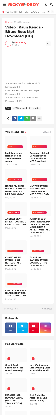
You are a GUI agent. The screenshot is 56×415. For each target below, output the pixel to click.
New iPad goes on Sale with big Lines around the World (40, 368)
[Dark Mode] (46, 4)
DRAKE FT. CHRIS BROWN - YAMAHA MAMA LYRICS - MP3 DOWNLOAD (15, 190)
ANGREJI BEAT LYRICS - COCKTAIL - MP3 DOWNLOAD (15, 222)
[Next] (52, 11)
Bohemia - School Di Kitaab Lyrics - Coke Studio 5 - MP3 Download (39, 157)
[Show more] (39, 118)
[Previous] (48, 11)
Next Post (47, 308)
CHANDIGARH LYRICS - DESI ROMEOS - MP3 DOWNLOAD (13, 261)
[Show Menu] (4, 4)
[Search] (52, 4)
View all (47, 132)
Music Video (34, 108)
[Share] (48, 43)
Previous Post (11, 308)
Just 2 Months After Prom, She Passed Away (38, 398)
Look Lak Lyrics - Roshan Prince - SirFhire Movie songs (14, 157)
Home (8, 22)
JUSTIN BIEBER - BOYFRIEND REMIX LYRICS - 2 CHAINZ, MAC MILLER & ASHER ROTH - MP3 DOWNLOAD (40, 226)
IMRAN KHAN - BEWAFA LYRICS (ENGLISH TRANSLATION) (14, 399)
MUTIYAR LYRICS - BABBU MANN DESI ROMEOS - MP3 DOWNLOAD (39, 190)
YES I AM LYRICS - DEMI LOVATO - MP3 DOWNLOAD (25, 12)
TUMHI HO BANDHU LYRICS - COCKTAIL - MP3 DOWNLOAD (39, 261)
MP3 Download (22, 22)
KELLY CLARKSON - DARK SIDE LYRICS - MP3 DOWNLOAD (15, 293)
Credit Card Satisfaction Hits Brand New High (14, 368)
